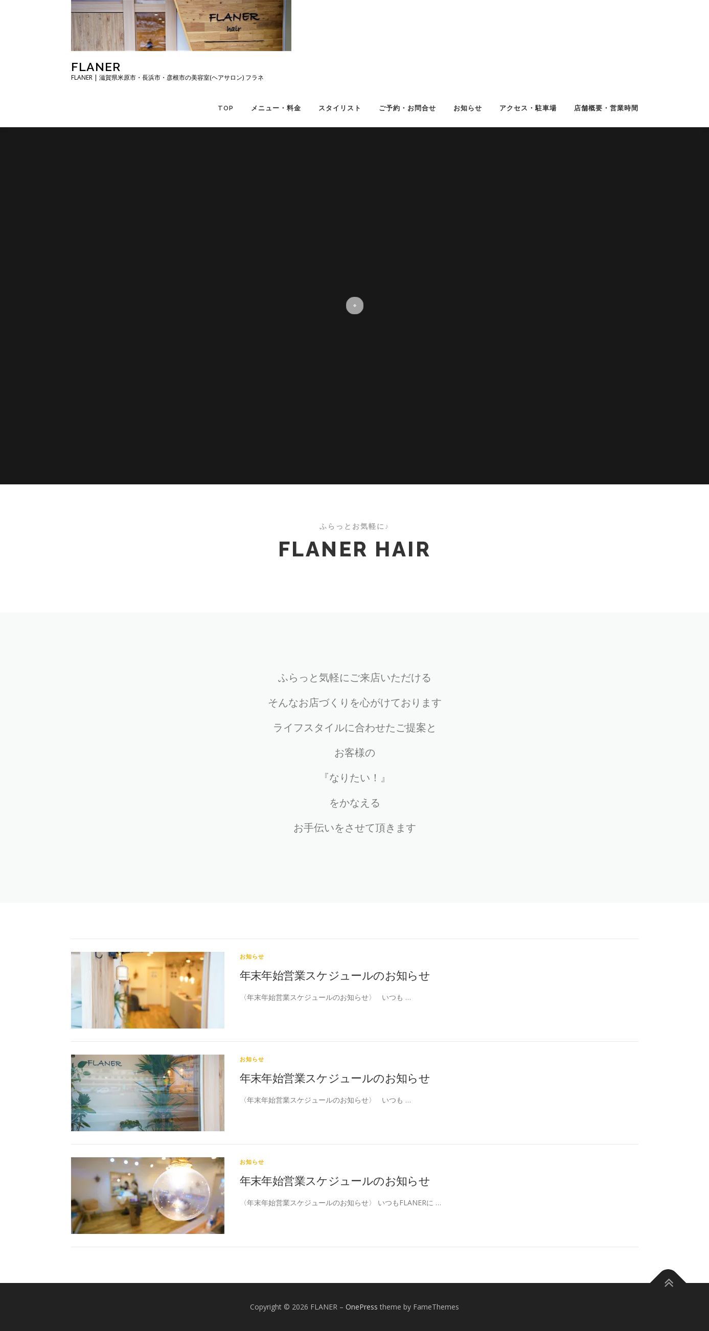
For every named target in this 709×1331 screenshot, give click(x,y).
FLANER (96, 67)
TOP (226, 108)
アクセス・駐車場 (528, 108)
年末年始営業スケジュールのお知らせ (335, 975)
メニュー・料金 (276, 108)
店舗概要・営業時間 (606, 108)
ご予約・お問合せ (407, 108)
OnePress (362, 1307)
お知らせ (467, 108)
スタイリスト (339, 108)
